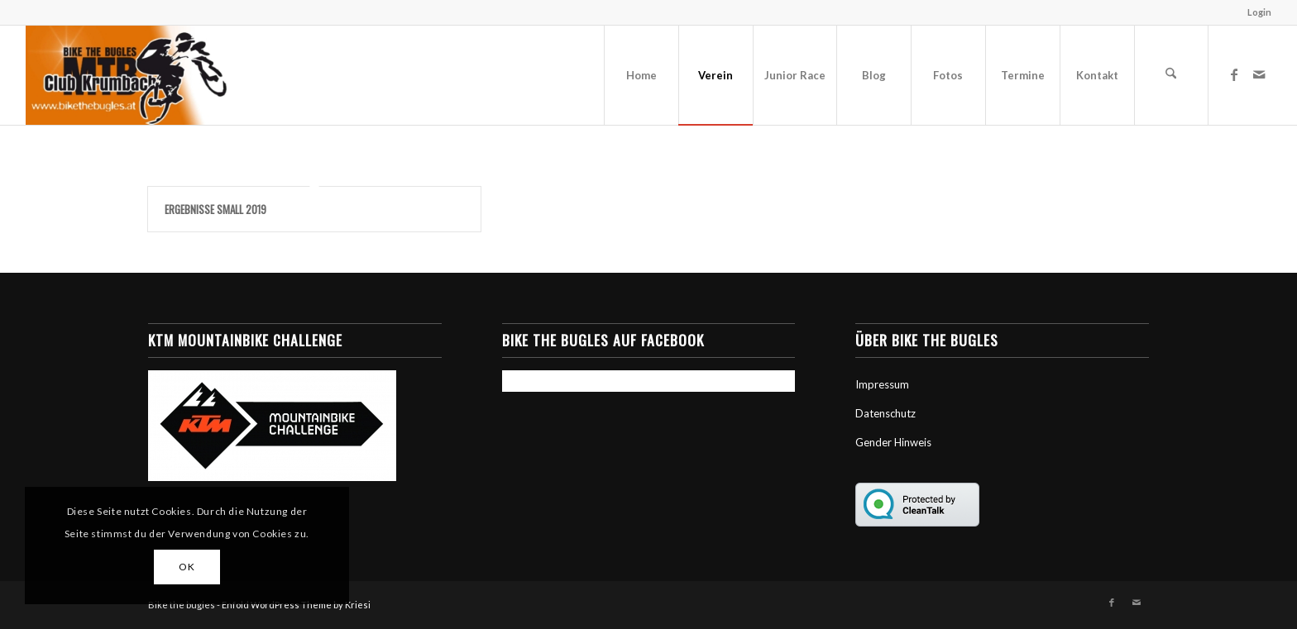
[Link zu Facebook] (1234, 74)
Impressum (882, 384)
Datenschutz (885, 413)
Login (1259, 12)
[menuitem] (1255, 12)
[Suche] (1171, 75)
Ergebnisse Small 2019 (215, 209)
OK (186, 566)
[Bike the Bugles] (126, 75)
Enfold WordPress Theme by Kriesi (296, 604)
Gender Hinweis (893, 442)
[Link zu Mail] (1259, 74)
